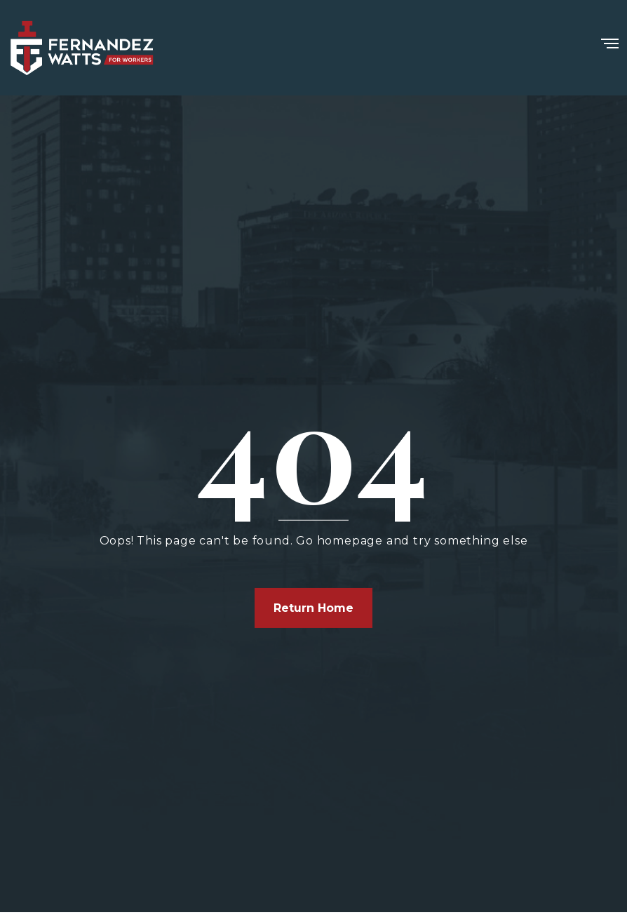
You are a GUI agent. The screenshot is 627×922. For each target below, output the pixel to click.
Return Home (313, 608)
